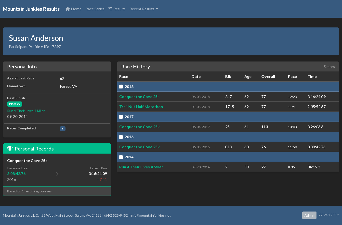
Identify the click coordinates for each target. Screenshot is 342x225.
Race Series (95, 8)
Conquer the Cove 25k (139, 96)
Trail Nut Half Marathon (141, 106)
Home (73, 8)
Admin (309, 215)
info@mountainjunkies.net (151, 215)
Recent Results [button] (142, 8)
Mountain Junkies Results (31, 9)
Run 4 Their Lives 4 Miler (26, 111)
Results (117, 8)
